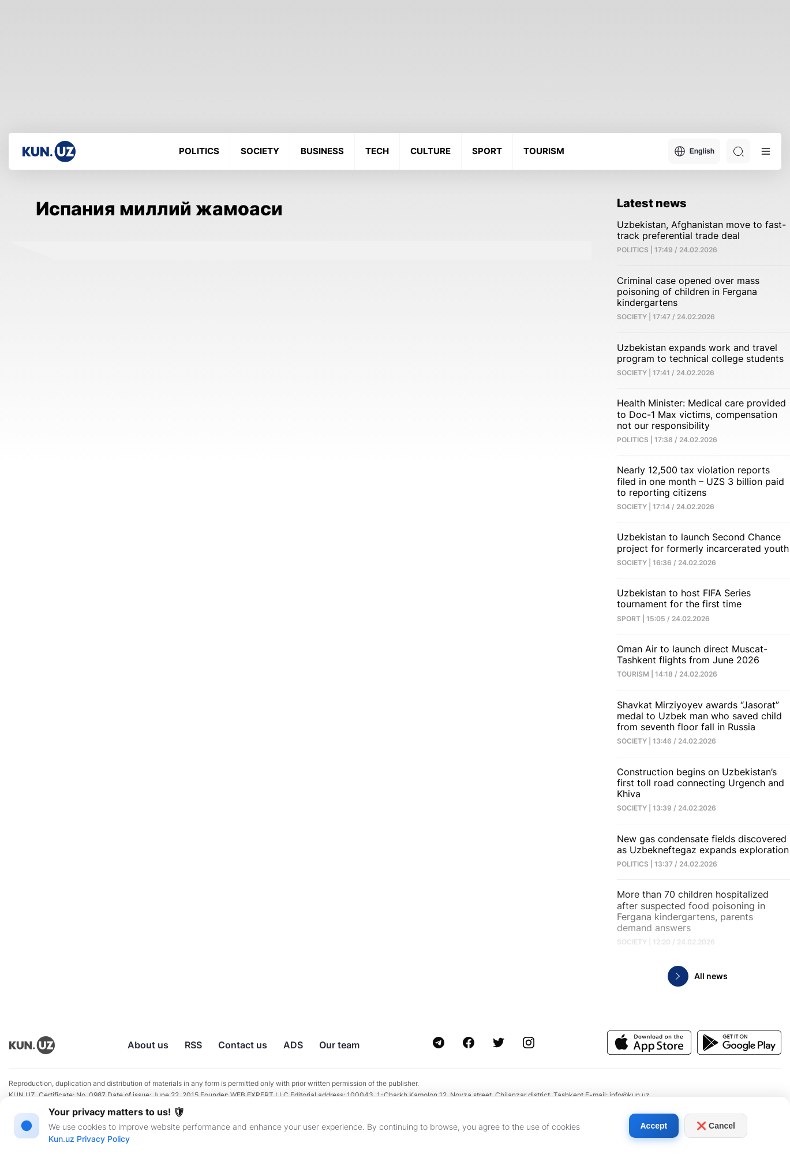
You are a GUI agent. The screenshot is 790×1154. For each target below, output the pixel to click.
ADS (293, 1045)
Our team (339, 1045)
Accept (654, 1125)
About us (148, 1045)
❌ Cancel (716, 1125)
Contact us (242, 1045)
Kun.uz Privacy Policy (89, 1139)
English (694, 151)
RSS (193, 1045)
